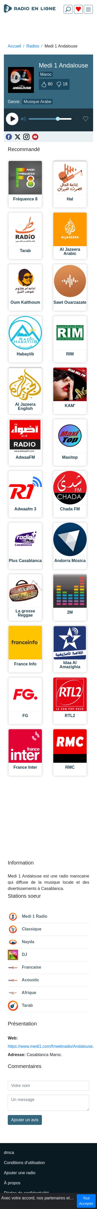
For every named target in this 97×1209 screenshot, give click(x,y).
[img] (88, 9)
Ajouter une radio (19, 1173)
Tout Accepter (86, 1201)
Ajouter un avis (25, 1120)
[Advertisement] (48, 30)
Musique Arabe (37, 101)
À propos (12, 1183)
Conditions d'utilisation (24, 1162)
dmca (9, 1152)
